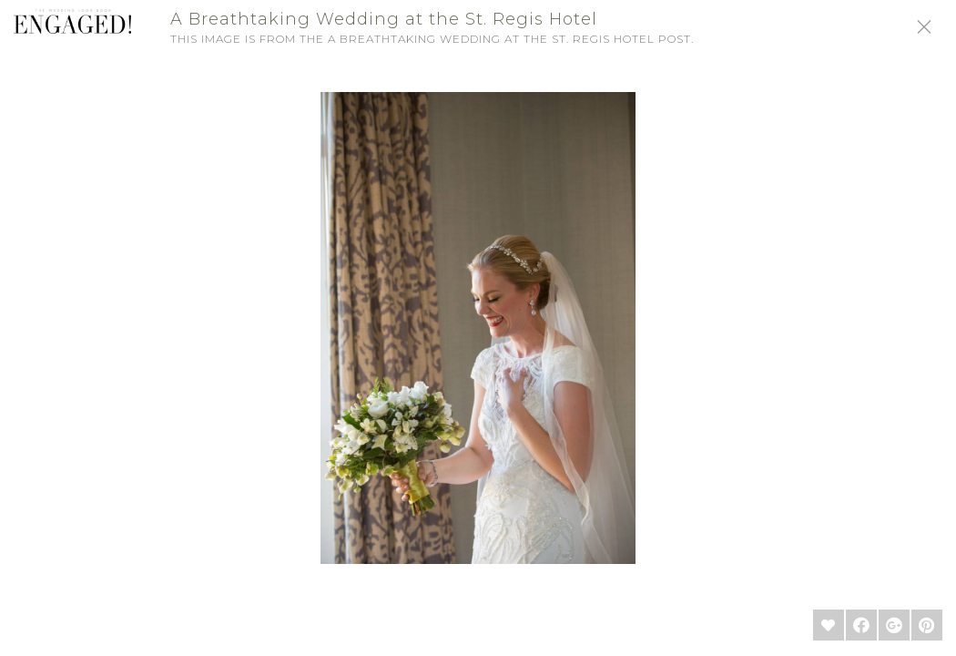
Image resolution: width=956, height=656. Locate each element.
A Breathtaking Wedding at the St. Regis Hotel (383, 19)
